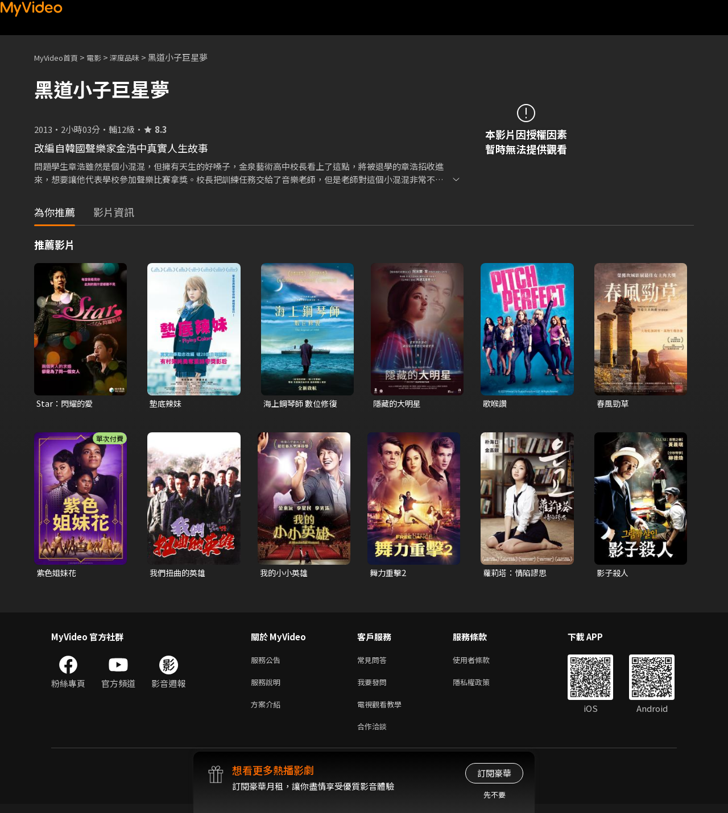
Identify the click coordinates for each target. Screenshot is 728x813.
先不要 (494, 794)
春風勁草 (614, 404)
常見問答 (374, 663)
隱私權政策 (481, 687)
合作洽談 (374, 734)
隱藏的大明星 (398, 404)
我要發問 (374, 687)
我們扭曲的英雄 (179, 574)
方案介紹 (268, 710)
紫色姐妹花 (57, 574)
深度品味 (137, 57)
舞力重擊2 (389, 574)
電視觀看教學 (382, 710)
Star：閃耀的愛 (66, 404)
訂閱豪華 (494, 773)
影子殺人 (614, 574)
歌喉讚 (495, 404)
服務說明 (268, 687)
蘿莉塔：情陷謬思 (517, 574)
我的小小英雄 (285, 574)
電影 (102, 57)
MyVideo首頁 (60, 57)
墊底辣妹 (167, 404)
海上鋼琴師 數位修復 (302, 404)
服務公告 (268, 663)
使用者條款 (481, 663)
